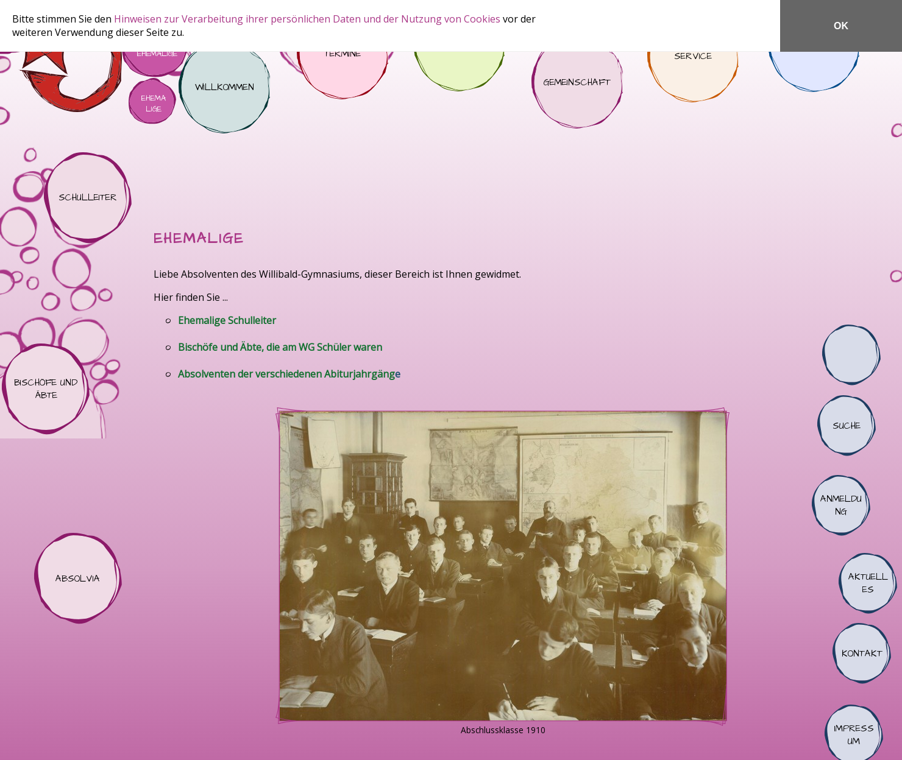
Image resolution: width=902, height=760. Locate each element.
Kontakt (861, 653)
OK (841, 26)
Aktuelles (867, 583)
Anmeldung (841, 505)
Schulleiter (87, 198)
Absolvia (78, 578)
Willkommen (224, 87)
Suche (846, 425)
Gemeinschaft (577, 82)
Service (693, 56)
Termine (342, 53)
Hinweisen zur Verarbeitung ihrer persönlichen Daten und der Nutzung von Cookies (308, 19)
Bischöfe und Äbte (45, 389)
